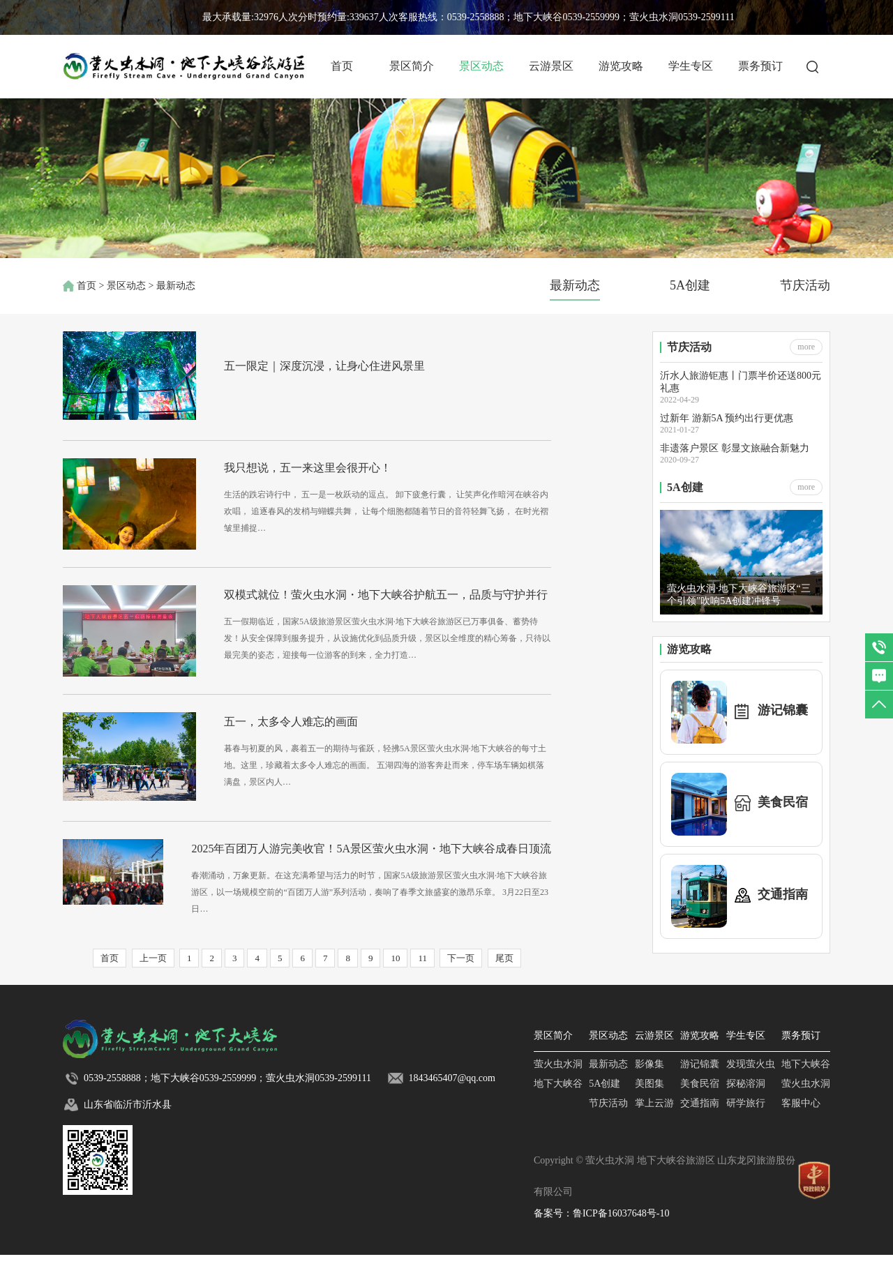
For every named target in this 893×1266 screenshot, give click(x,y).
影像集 (649, 1075)
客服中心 (800, 1114)
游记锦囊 (699, 1075)
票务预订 (760, 66)
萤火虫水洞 (558, 1075)
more (806, 347)
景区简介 (411, 66)
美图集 (649, 1095)
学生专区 (690, 66)
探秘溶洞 (745, 1095)
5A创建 (690, 285)
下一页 (460, 969)
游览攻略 (621, 66)
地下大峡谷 (558, 1095)
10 (395, 969)
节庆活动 (805, 285)
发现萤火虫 (750, 1075)
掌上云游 (654, 1114)
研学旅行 (745, 1114)
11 (422, 969)
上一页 (153, 969)
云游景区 (551, 66)
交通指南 (699, 1114)
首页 (342, 66)
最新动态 (575, 285)
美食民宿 (699, 1095)
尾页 (504, 969)
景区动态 (481, 66)
